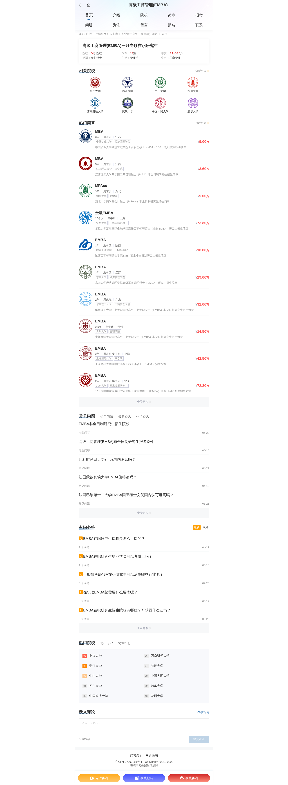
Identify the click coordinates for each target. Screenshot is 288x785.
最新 (196, 527)
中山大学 (95, 676)
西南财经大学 (160, 656)
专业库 (114, 34)
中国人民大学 (160, 676)
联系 (199, 25)
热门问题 (106, 416)
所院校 (96, 53)
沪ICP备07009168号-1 (128, 761)
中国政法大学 (98, 696)
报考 (199, 15)
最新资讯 (124, 416)
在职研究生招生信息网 (92, 34)
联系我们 (136, 756)
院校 (144, 15)
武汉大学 (157, 666)
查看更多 (200, 70)
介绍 (116, 15)
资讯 (116, 25)
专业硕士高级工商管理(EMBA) (140, 34)
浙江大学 (95, 666)
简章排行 (124, 643)
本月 (205, 527)
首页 (89, 15)
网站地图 (151, 756)
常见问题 (87, 416)
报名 (171, 25)
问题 (89, 25)
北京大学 (95, 656)
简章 (171, 15)
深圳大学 (157, 696)
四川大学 (95, 686)
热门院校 (87, 642)
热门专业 (106, 643)
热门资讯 (142, 416)
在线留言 (203, 712)
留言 (144, 25)
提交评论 (198, 739)
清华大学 (157, 686)
